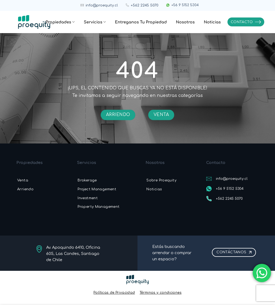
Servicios (95, 21)
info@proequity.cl (102, 5)
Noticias (212, 22)
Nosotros (185, 22)
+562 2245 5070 (144, 5)
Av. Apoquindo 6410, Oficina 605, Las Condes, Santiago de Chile (73, 253)
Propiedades (60, 21)
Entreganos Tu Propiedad (141, 22)
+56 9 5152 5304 (185, 5)
